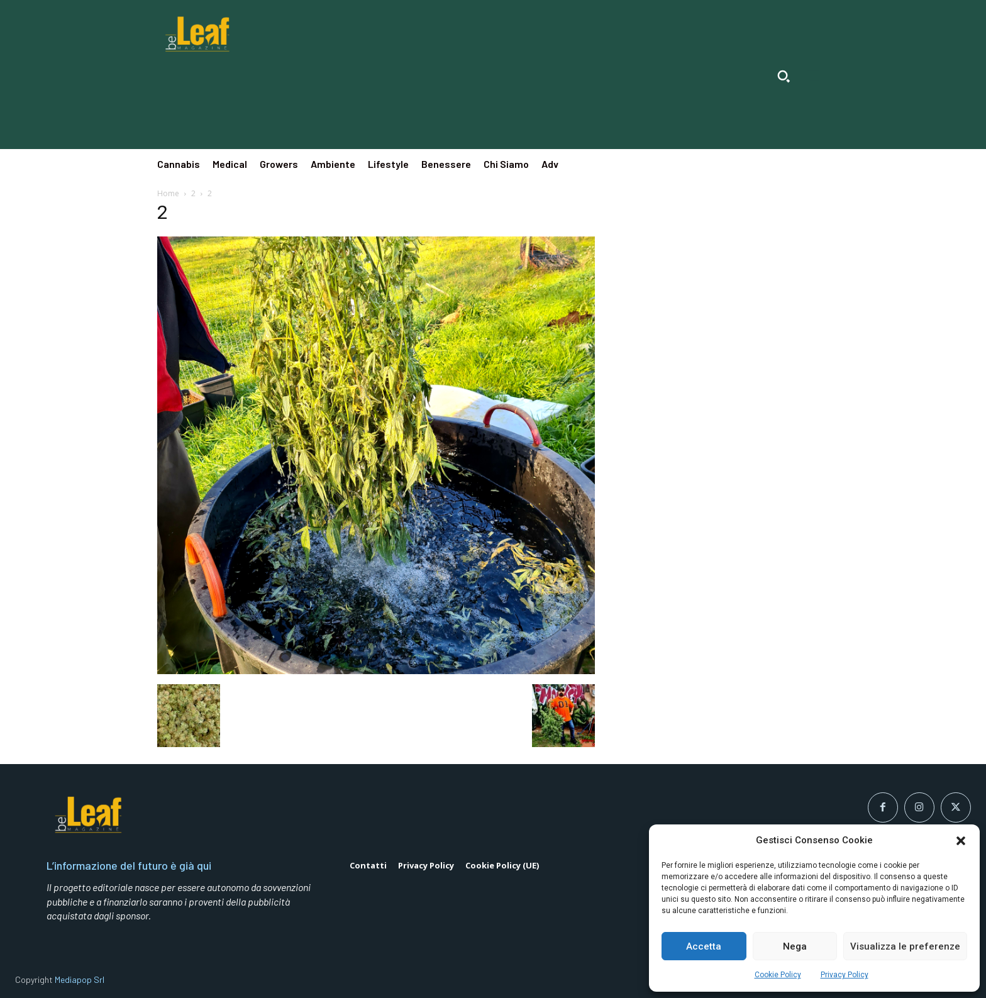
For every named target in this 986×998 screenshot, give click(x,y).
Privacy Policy (844, 974)
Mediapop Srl (79, 979)
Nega (795, 946)
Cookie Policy (778, 974)
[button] (961, 840)
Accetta (703, 946)
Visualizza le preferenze (905, 946)
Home (168, 193)
